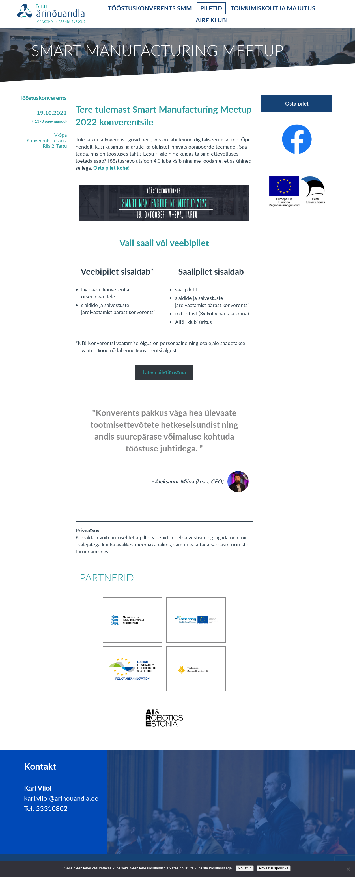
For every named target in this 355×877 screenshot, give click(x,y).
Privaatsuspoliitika (273, 868)
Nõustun (244, 868)
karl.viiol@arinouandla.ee (61, 798)
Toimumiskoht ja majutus (273, 8)
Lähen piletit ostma (164, 372)
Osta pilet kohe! (111, 167)
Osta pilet (297, 103)
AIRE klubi (212, 20)
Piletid (211, 8)
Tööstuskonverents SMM (150, 8)
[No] (348, 869)
